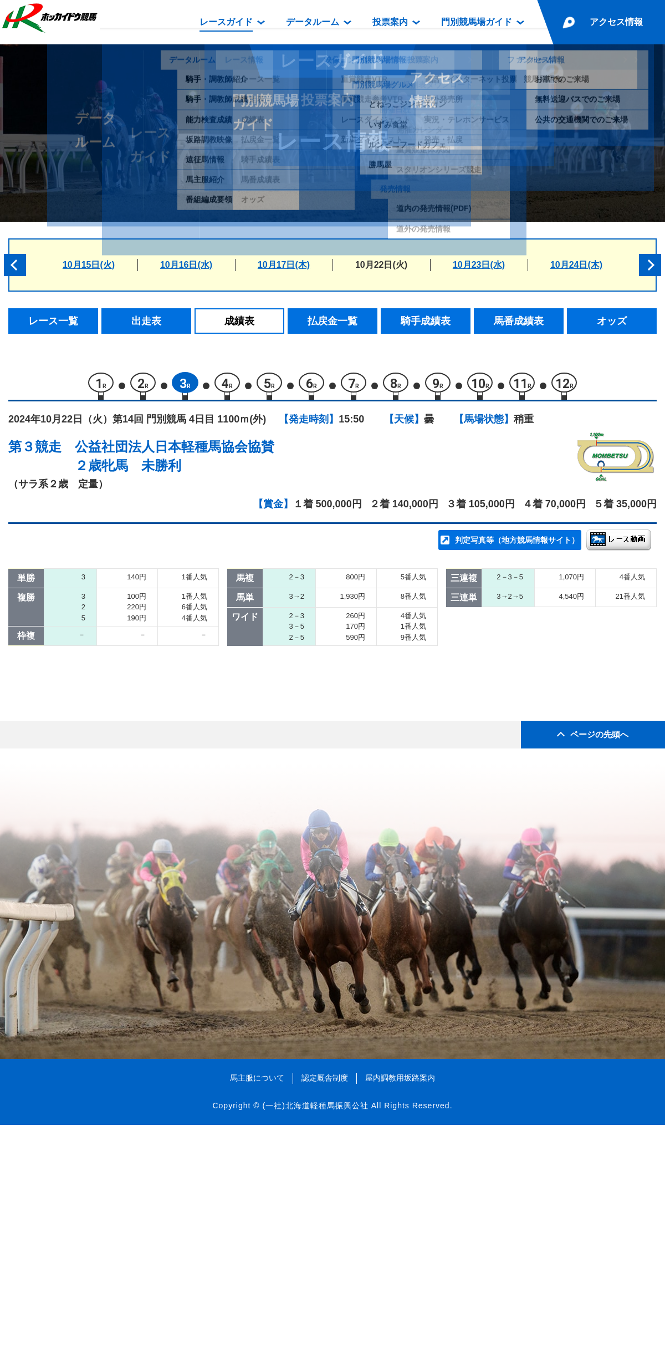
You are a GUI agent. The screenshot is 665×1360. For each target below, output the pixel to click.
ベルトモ (118, 641)
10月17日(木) (284, 264)
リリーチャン (127, 735)
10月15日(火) (89, 264)
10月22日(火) (381, 264)
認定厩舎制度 (324, 1312)
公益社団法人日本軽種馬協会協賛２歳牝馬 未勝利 (174, 461)
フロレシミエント (137, 712)
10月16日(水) (186, 264)
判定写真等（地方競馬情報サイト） (517, 545)
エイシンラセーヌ (137, 618)
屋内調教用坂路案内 (400, 1312)
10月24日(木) (576, 264)
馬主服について (257, 1312)
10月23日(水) (479, 264)
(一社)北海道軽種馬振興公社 (315, 1340)
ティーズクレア (132, 688)
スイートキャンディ (141, 759)
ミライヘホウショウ (141, 665)
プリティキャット (137, 782)
